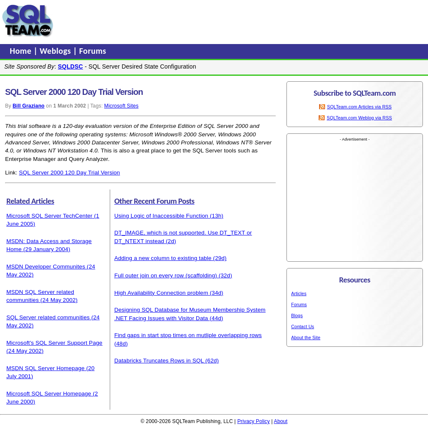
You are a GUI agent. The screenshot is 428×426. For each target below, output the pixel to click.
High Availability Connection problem (161, 293)
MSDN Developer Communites (45, 266)
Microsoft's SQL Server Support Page (54, 343)
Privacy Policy (253, 421)
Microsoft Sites (121, 106)
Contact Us (302, 326)
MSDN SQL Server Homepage (45, 368)
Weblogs (56, 51)
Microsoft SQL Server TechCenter (49, 216)
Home (21, 51)
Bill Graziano (28, 106)
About (280, 421)
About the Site (305, 337)
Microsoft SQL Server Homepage (48, 393)
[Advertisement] (217, 21)
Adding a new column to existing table (162, 258)
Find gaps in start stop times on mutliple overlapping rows (188, 335)
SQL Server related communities (48, 317)
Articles (298, 293)
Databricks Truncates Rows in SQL (159, 360)
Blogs (297, 315)
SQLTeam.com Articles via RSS (359, 106)
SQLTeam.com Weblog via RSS (359, 117)
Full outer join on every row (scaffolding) (165, 275)
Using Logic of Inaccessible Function (161, 216)
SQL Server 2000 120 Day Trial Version (69, 172)
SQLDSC (70, 66)
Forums (92, 51)
